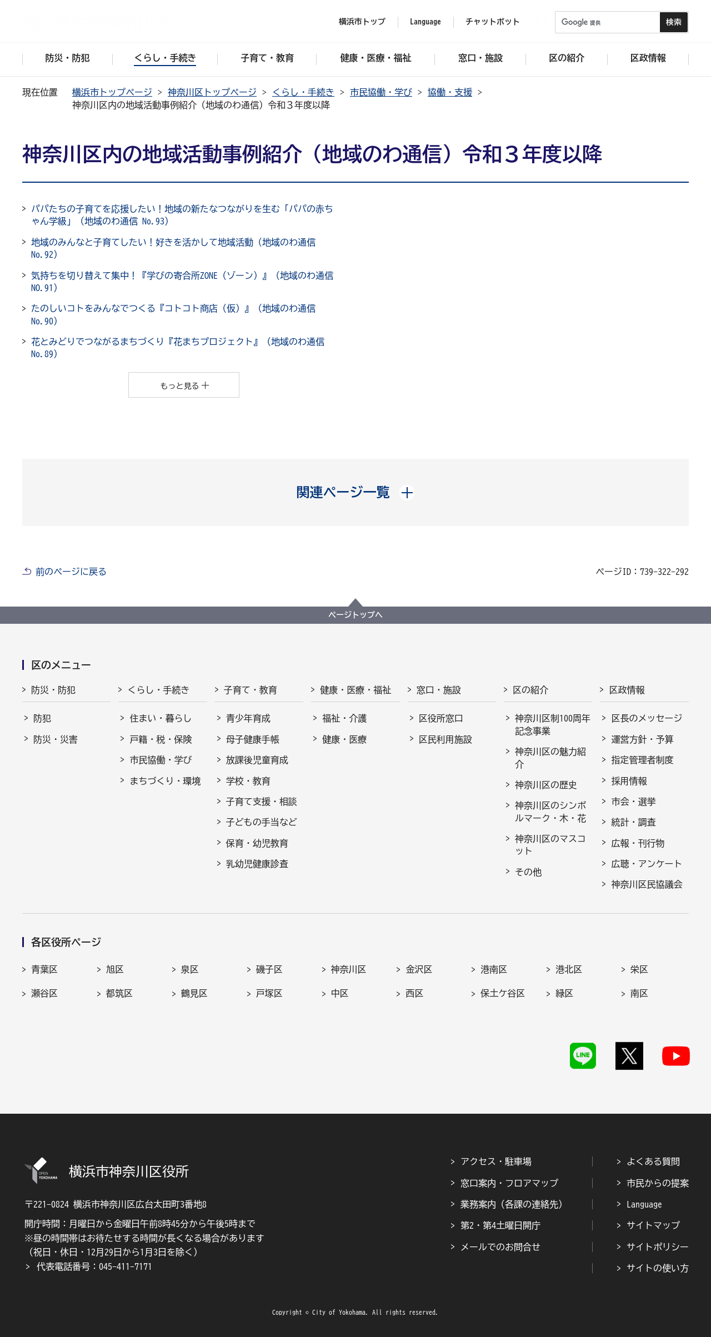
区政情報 (626, 689)
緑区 (564, 993)
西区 (414, 993)
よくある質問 (653, 1161)
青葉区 (44, 969)
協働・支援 (450, 92)
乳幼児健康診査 (257, 863)
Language (644, 1204)
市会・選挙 (633, 801)
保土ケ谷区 (502, 993)
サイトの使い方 (658, 1268)
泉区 (190, 969)
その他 (528, 872)
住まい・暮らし (160, 718)
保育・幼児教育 (257, 843)
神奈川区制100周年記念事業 (552, 724)
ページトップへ (355, 615)
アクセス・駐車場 (496, 1161)
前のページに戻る (71, 571)
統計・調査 (633, 822)
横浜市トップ (362, 22)
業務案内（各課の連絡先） (513, 1204)
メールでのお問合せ (500, 1247)
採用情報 (629, 781)
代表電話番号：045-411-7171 (94, 1266)
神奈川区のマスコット (550, 844)
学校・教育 (248, 781)
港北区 (568, 969)
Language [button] (425, 22)
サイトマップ (653, 1225)
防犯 (42, 718)
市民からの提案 (658, 1183)
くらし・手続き (303, 92)
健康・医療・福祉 (355, 689)
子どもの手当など (261, 822)
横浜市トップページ (112, 92)
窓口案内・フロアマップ (509, 1183)
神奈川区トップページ (212, 92)
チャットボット (492, 22)
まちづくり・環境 (165, 781)
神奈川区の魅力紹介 (550, 757)
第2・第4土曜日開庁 (500, 1225)
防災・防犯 (53, 689)
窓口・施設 (439, 689)
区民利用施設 (445, 739)
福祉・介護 (344, 718)
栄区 (639, 969)
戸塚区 (269, 993)
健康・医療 (344, 739)
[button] (356, 492)
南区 (639, 993)
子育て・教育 (250, 689)
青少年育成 (248, 718)
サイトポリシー (658, 1247)
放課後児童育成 (257, 759)
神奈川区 (349, 969)
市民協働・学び (381, 92)
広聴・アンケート (646, 863)
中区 (340, 993)
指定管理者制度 (642, 759)
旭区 (115, 969)
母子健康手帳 (252, 739)
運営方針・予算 (642, 739)
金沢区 (418, 969)
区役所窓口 (441, 718)
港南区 (493, 969)
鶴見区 (194, 993)
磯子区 (269, 969)
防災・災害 (55, 739)
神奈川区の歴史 (546, 784)
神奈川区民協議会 (646, 884)
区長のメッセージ (646, 718)
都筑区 (119, 993)
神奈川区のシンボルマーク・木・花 (550, 811)
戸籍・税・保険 (160, 739)
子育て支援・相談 (261, 801)
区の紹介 (530, 689)
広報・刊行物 (637, 843)
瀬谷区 (44, 993)
